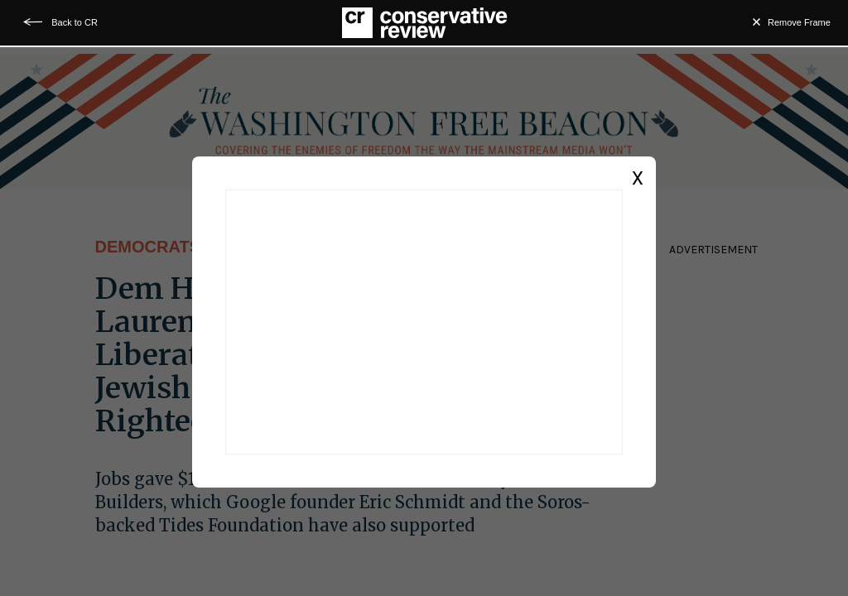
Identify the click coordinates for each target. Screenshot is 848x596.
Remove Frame (799, 22)
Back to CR (74, 22)
